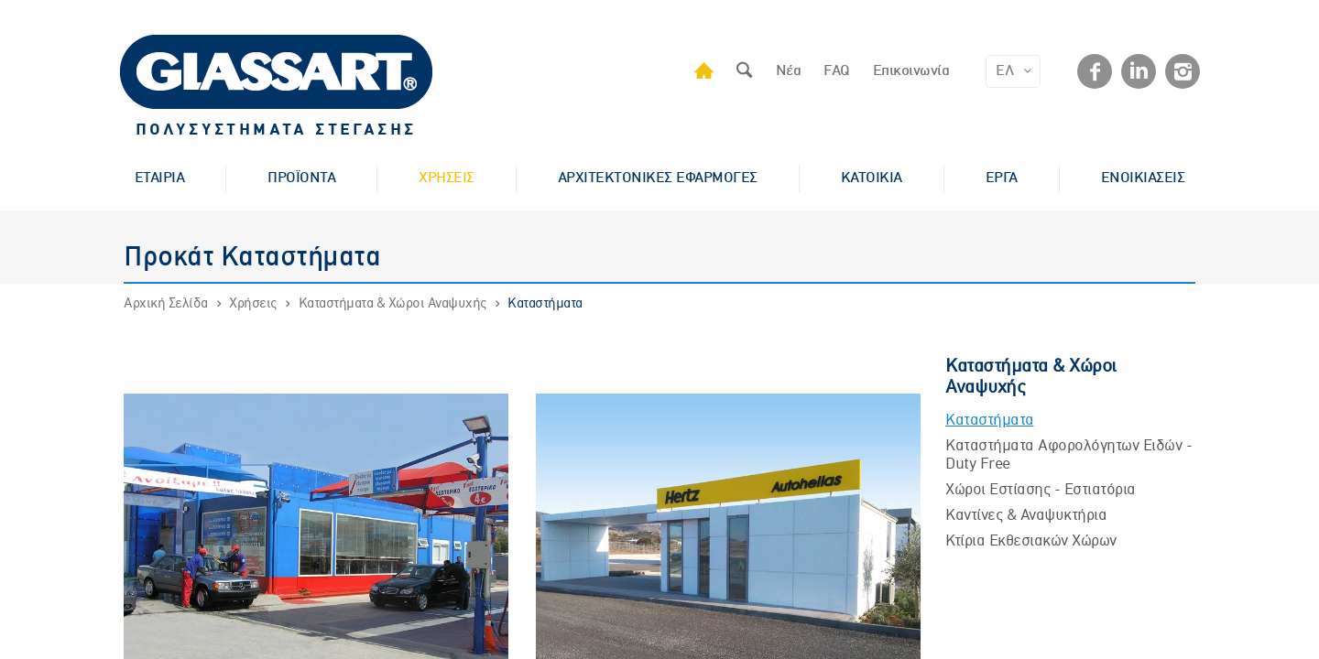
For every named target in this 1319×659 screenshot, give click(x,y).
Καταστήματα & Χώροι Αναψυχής (392, 304)
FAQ (836, 71)
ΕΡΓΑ (1002, 178)
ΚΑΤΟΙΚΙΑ (871, 178)
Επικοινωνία (911, 71)
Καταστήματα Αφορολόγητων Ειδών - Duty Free (1068, 455)
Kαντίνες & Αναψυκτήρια (1025, 516)
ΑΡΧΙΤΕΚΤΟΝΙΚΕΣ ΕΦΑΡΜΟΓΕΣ (658, 178)
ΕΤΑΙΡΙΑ (160, 178)
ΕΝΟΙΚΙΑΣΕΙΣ (1143, 178)
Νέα (788, 71)
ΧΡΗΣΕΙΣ (446, 178)
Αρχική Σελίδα (166, 304)
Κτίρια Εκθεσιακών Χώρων (1031, 541)
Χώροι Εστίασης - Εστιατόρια (1040, 490)
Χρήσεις (253, 304)
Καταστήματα (545, 304)
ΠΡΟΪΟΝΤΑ (301, 178)
